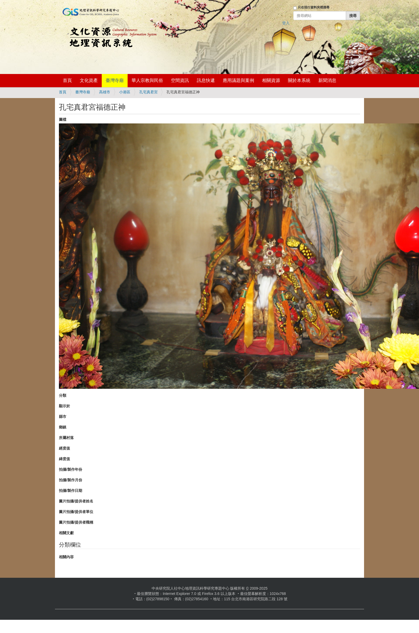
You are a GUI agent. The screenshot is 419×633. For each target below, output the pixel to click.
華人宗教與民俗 (147, 80)
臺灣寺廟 (115, 80)
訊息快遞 (206, 80)
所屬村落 (66, 438)
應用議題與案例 (238, 80)
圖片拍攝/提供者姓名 (76, 501)
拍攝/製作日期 (70, 490)
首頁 (67, 80)
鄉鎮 (62, 427)
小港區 (124, 92)
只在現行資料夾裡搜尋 (313, 7)
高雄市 (104, 92)
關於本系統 (299, 80)
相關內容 (66, 557)
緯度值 (64, 459)
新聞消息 (327, 80)
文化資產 (89, 80)
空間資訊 (180, 80)
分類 (62, 395)
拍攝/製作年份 (70, 469)
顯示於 (64, 406)
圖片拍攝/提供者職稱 (76, 522)
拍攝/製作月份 (70, 480)
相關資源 (271, 80)
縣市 (62, 416)
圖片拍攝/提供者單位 (76, 512)
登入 (286, 23)
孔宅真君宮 (148, 92)
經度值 (64, 448)
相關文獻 (66, 533)
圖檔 (62, 119)
